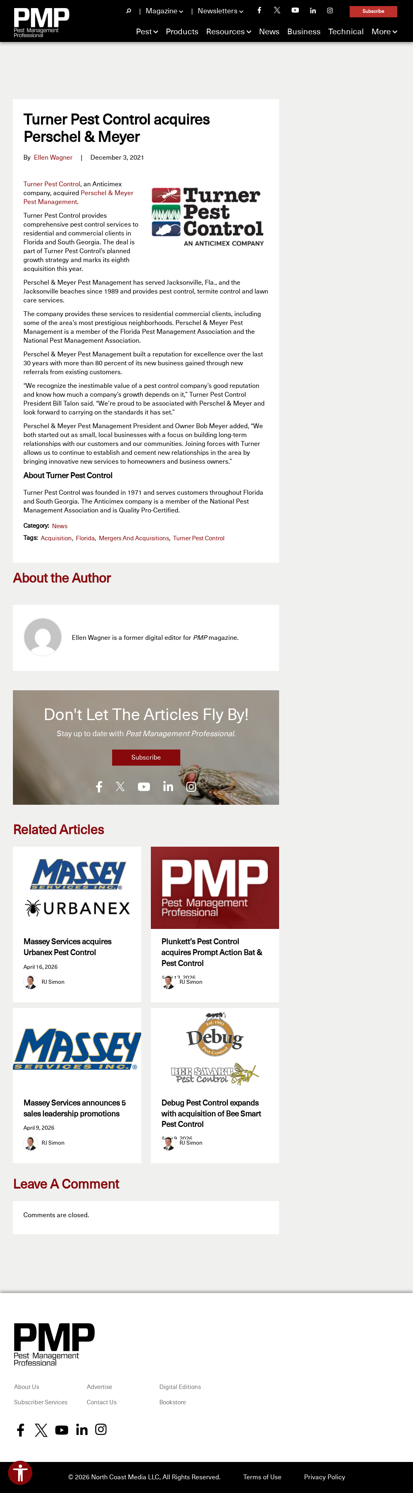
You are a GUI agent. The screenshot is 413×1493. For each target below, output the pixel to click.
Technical (346, 32)
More (381, 32)
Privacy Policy (324, 1477)
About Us (26, 1388)
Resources (225, 32)
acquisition (56, 538)
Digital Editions (180, 1388)
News (269, 32)
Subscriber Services (40, 1403)
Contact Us (102, 1403)
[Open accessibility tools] (20, 1473)
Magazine (161, 11)
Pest (144, 32)
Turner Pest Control (51, 184)
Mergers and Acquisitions (134, 538)
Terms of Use (262, 1477)
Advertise (99, 1388)
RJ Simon (53, 982)
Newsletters (218, 11)
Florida (85, 538)
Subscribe (373, 11)
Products (182, 32)
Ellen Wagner (53, 157)
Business (304, 32)
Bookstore (172, 1403)
